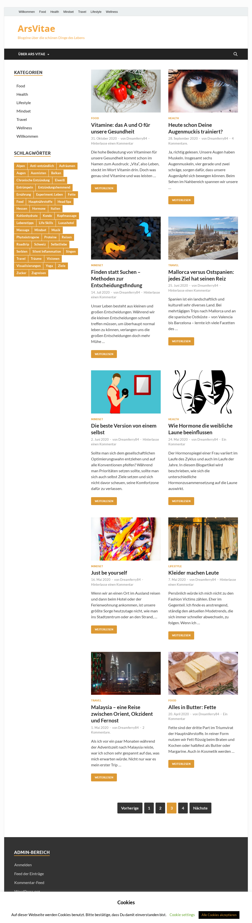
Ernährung (23, 194)
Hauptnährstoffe (40, 202)
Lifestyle (96, 12)
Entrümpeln (24, 187)
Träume (36, 259)
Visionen (53, 259)
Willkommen (27, 12)
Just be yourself (109, 572)
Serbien (21, 251)
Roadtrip (22, 244)
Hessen (21, 208)
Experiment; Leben (49, 194)
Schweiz (40, 244)
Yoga (49, 266)
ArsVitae (36, 28)
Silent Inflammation (46, 251)
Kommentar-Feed (29, 882)
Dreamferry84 (136, 138)
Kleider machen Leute (193, 572)
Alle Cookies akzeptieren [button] (219, 915)
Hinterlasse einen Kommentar (112, 143)
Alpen (20, 166)
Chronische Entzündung (33, 180)
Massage (22, 230)
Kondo (47, 216)
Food (42, 12)
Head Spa (64, 202)
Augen (21, 173)
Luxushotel (66, 223)
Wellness (112, 12)
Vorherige (130, 808)
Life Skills (46, 223)
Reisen (67, 237)
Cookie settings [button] (182, 914)
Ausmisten (38, 173)
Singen (71, 251)
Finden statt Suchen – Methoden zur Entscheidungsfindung (116, 278)
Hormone (39, 208)
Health (54, 12)
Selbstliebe (59, 244)
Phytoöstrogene (27, 237)
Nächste (200, 808)
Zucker (21, 273)
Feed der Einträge (29, 873)
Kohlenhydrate (27, 216)
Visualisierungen (28, 266)
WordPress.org (27, 891)
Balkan (56, 173)
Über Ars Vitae (31, 54)
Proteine (50, 237)
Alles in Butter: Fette (192, 707)
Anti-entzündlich (42, 166)
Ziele (61, 266)
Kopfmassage (67, 216)
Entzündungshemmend (54, 187)
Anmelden (23, 864)
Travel (82, 12)
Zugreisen (39, 273)
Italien (55, 208)
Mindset (68, 12)
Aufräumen (67, 166)
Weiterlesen (102, 187)
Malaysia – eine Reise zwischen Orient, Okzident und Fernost (122, 714)
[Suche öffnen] (235, 54)
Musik (55, 230)
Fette (72, 194)
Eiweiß (60, 180)
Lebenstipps (25, 223)
